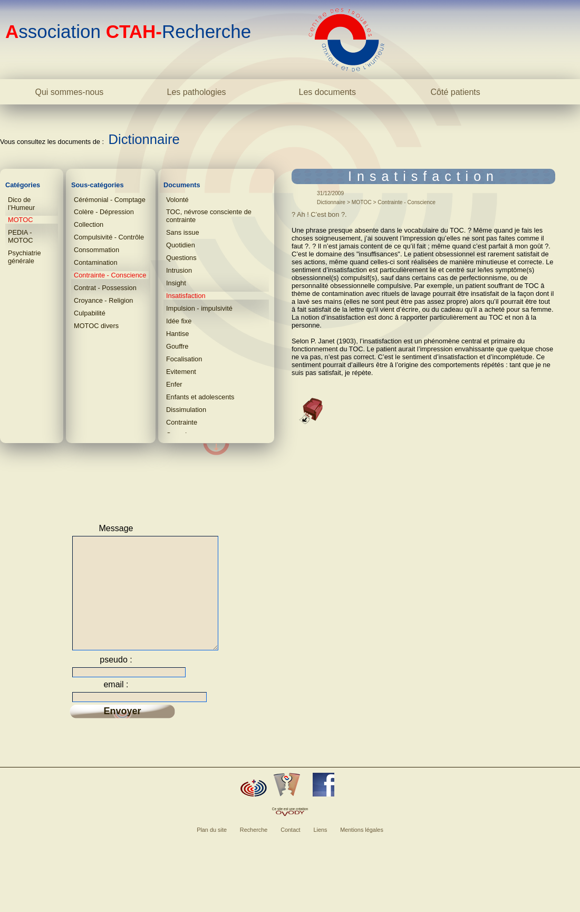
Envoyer (122, 731)
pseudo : (116, 680)
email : (115, 704)
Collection (88, 224)
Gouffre (177, 346)
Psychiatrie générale (24, 257)
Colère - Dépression (104, 212)
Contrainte (181, 422)
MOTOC (20, 220)
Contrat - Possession (105, 288)
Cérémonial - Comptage (110, 200)
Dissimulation (186, 410)
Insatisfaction (186, 296)
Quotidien (180, 245)
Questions (181, 258)
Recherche (254, 850)
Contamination (96, 262)
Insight (176, 283)
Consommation (96, 250)
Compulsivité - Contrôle (109, 237)
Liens (320, 850)
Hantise (177, 334)
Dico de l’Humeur (21, 204)
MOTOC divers (96, 326)
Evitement (181, 372)
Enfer (174, 384)
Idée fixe (178, 321)
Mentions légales (361, 850)
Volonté (177, 200)
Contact (290, 850)
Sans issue (182, 232)
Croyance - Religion (103, 300)
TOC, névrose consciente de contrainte (209, 216)
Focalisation (184, 359)
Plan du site (212, 850)
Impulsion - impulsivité (199, 308)
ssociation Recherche (128, 31)
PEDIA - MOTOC (20, 236)
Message (116, 528)
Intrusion (179, 270)
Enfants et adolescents (200, 397)
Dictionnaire (144, 139)
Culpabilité (89, 313)
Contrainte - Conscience (110, 275)
